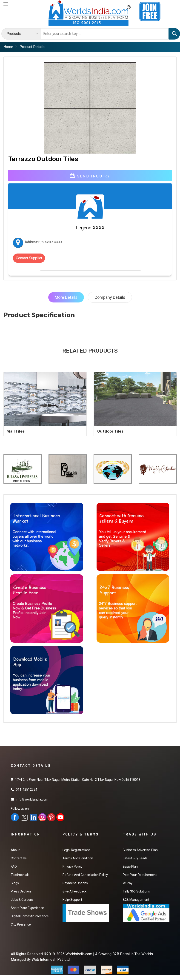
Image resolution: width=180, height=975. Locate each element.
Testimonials (20, 875)
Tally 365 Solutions (136, 891)
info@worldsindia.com (32, 799)
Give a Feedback (74, 891)
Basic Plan (130, 866)
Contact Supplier (29, 258)
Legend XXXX (90, 228)
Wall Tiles (16, 431)
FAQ (14, 866)
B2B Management (136, 899)
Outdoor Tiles (110, 431)
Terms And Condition (78, 858)
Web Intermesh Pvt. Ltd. (51, 959)
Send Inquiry (90, 175)
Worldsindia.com (79, 954)
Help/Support (72, 899)
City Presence (21, 924)
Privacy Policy (72, 866)
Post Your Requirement (140, 875)
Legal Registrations (76, 850)
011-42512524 (26, 789)
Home (8, 47)
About (15, 850)
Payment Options (75, 883)
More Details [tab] (66, 297)
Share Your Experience (27, 908)
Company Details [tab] (109, 297)
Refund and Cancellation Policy (85, 875)
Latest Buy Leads (135, 858)
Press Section (21, 891)
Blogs (15, 883)
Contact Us (19, 858)
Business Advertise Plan (140, 850)
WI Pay (127, 883)
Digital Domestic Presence (30, 916)
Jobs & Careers (22, 899)
